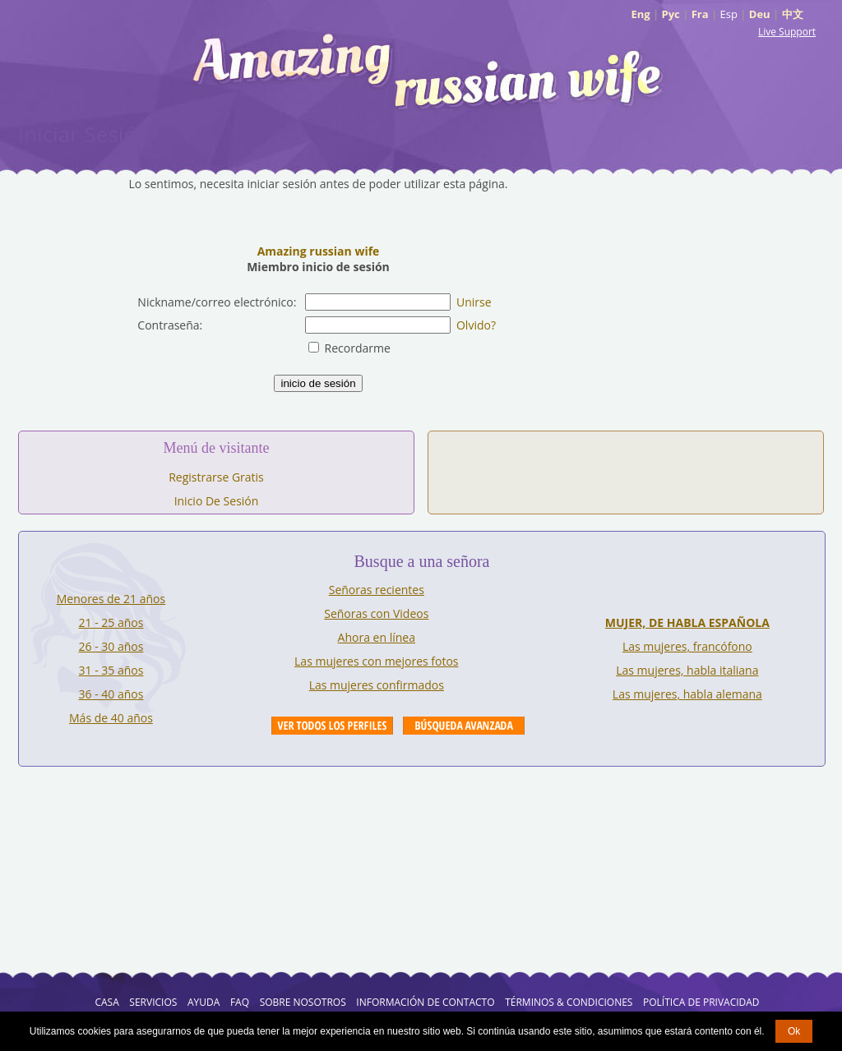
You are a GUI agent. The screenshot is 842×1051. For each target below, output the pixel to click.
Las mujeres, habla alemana (687, 694)
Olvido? (476, 325)
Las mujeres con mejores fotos (376, 661)
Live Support (787, 32)
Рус (671, 14)
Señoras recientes (376, 589)
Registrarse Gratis (216, 477)
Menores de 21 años (111, 598)
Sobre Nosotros (303, 1002)
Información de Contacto (425, 1002)
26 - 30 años (111, 646)
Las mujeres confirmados (376, 685)
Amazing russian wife (318, 251)
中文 (792, 14)
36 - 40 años (111, 694)
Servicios (153, 1002)
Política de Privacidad (701, 1002)
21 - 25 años (111, 622)
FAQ (239, 1002)
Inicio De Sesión (216, 501)
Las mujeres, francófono (687, 646)
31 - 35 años (111, 670)
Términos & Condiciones (568, 1002)
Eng (640, 14)
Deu (759, 14)
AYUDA (203, 1002)
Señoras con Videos (376, 613)
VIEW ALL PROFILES (332, 726)
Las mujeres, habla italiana (687, 670)
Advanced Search (464, 726)
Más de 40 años (111, 718)
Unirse (474, 302)
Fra (700, 14)
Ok (794, 1031)
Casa (106, 1002)
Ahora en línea (376, 637)
